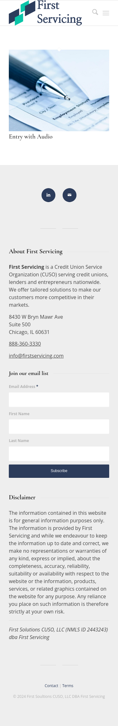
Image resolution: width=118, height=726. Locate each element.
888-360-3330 (25, 343)
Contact (51, 685)
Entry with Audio (31, 136)
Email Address (23, 386)
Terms (67, 685)
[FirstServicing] (49, 13)
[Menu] (106, 13)
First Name (19, 413)
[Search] (92, 13)
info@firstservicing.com (36, 355)
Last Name (19, 440)
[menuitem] (92, 13)
